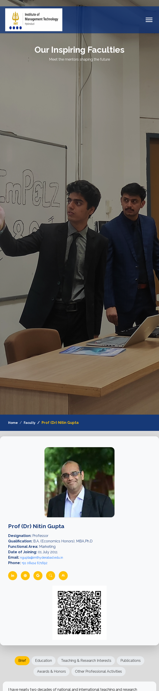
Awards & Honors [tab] (51, 671)
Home (13, 423)
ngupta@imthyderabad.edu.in (41, 557)
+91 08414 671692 (34, 563)
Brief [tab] (22, 660)
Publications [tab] (130, 660)
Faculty (29, 423)
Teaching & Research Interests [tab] (86, 660)
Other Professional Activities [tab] (98, 671)
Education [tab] (43, 660)
